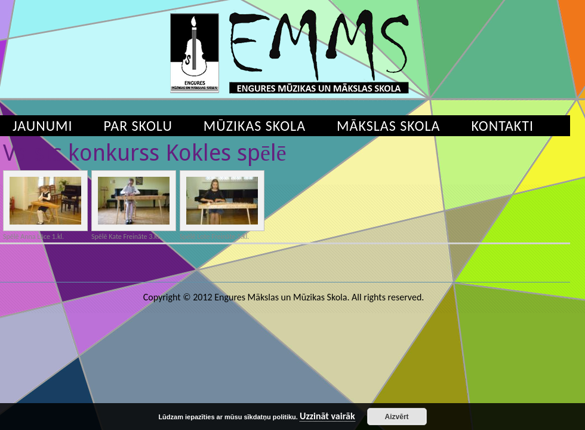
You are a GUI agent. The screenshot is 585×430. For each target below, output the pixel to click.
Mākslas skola (388, 125)
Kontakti (502, 125)
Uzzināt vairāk (327, 416)
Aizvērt (397, 417)
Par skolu (138, 125)
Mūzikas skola (255, 125)
